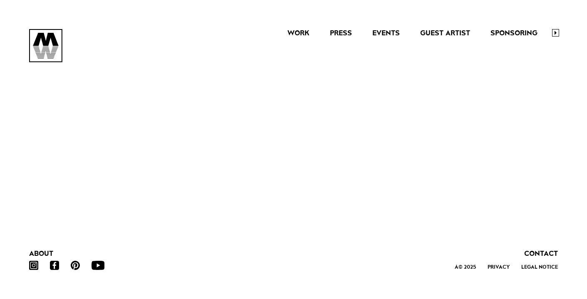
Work (298, 33)
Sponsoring (513, 33)
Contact (541, 253)
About (41, 253)
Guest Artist (445, 33)
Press (341, 33)
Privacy (499, 267)
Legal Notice (539, 267)
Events (386, 33)
